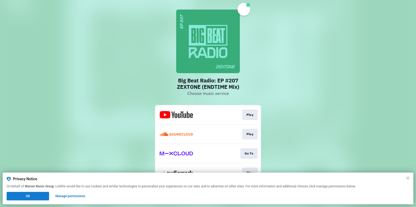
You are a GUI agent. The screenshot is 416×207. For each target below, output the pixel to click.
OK (28, 196)
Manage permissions (70, 196)
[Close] (408, 178)
